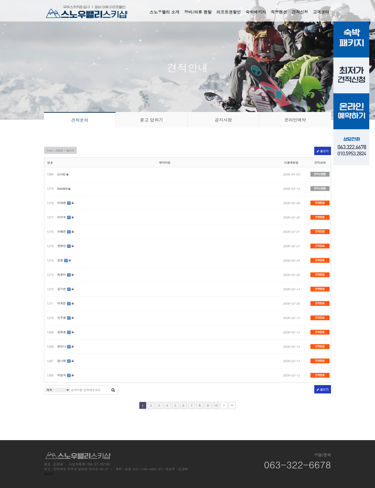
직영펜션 (279, 12)
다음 (224, 405)
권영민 (64, 246)
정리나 (64, 346)
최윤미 (64, 274)
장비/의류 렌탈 (198, 12)
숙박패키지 (256, 12)
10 (216, 405)
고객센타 (321, 12)
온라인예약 (295, 120)
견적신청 (300, 12)
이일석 (64, 375)
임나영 (64, 361)
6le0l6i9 (63, 188)
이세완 (64, 203)
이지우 (64, 217)
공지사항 (223, 120)
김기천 (64, 289)
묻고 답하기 (151, 120)
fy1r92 (62, 174)
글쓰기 (323, 151)
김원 (63, 260)
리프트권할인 (228, 12)
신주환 (64, 317)
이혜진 (64, 231)
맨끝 (232, 405)
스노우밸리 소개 (164, 12)
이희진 (64, 303)
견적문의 (79, 120)
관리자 (49, 473)
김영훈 (64, 332)
